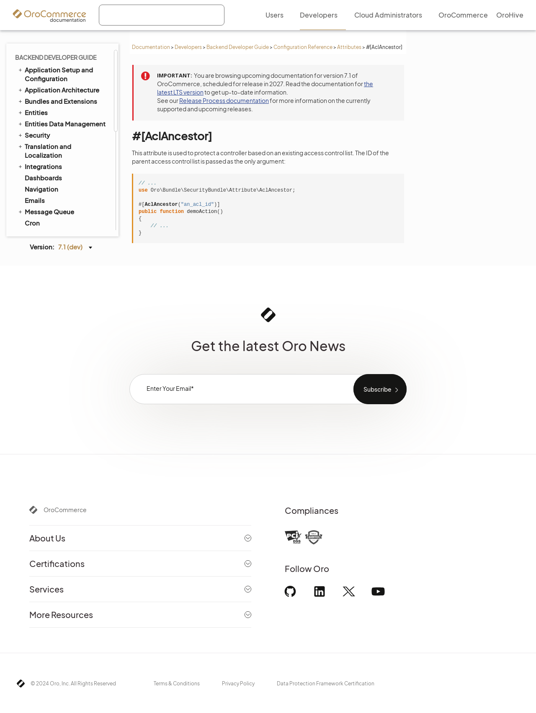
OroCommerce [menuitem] (463, 14)
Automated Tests (47, 189)
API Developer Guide (52, 200)
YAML (36, 153)
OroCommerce (65, 509)
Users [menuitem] (274, 14)
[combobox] (161, 15)
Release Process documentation (224, 100)
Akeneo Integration (54, 178)
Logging (37, 53)
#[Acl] (45, 98)
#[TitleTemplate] (59, 142)
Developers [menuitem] (319, 14)
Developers (188, 47)
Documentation (151, 47)
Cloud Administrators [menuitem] (388, 14)
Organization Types (54, 211)
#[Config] (50, 120)
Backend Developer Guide (237, 47)
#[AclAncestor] (58, 109)
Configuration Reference (302, 47)
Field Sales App (44, 222)
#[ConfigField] (57, 131)
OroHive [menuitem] (509, 14)
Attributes (349, 47)
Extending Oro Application (61, 166)
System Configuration (58, 65)
